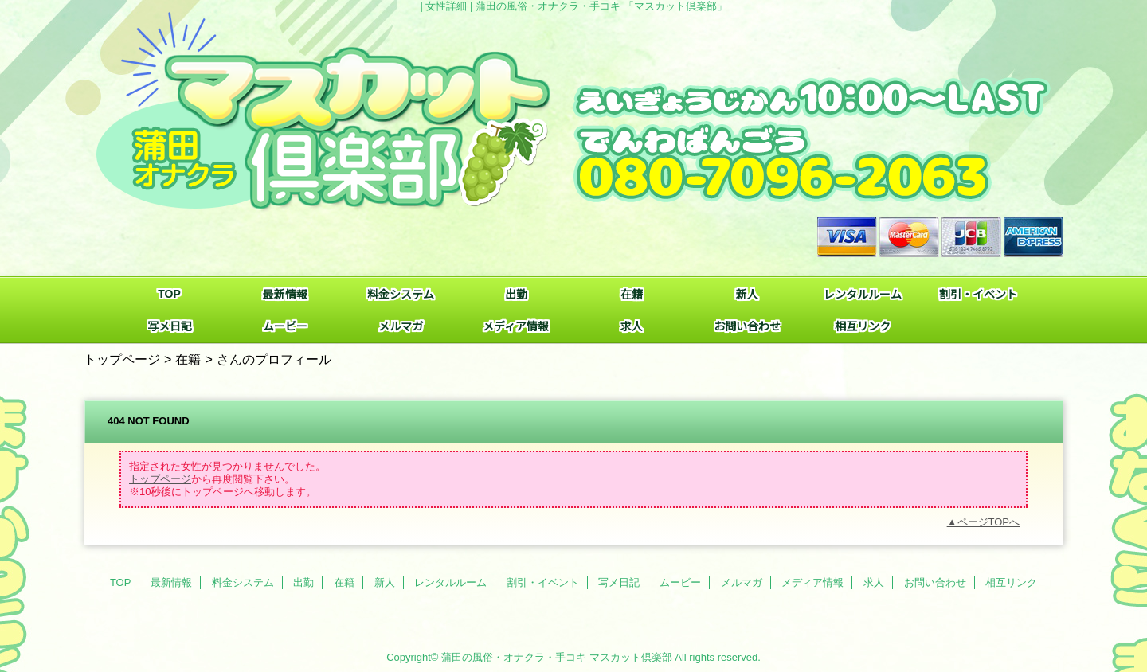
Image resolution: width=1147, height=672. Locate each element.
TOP (169, 293)
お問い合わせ (935, 582)
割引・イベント (543, 582)
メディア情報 (812, 582)
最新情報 (171, 582)
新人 (384, 582)
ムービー (680, 582)
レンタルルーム (450, 582)
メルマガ (741, 582)
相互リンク (1011, 582)
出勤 (303, 582)
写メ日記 (619, 582)
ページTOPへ (988, 522)
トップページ (122, 359)
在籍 (188, 359)
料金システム (243, 582)
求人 (873, 582)
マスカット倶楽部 (630, 657)
